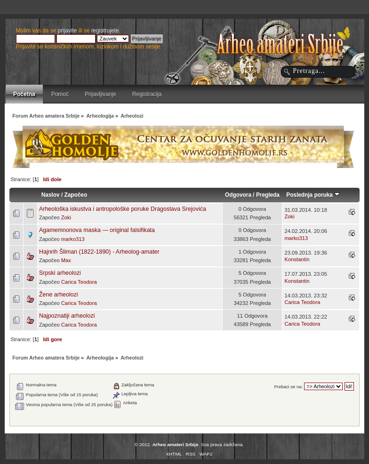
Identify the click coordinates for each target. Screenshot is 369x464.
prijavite (67, 30)
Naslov (50, 195)
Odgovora (238, 195)
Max (66, 260)
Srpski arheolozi (60, 273)
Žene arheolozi (58, 294)
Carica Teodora (79, 282)
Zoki (66, 217)
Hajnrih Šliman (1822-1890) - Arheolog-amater (99, 251)
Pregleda (268, 195)
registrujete (105, 30)
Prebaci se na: (288, 386)
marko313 (73, 239)
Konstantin (296, 259)
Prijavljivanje (100, 94)
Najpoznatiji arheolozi (67, 315)
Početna (24, 94)
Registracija (147, 94)
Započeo (75, 195)
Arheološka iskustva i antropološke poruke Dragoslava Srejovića (122, 209)
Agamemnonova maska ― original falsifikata (97, 230)
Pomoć (60, 94)
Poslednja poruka (313, 195)
